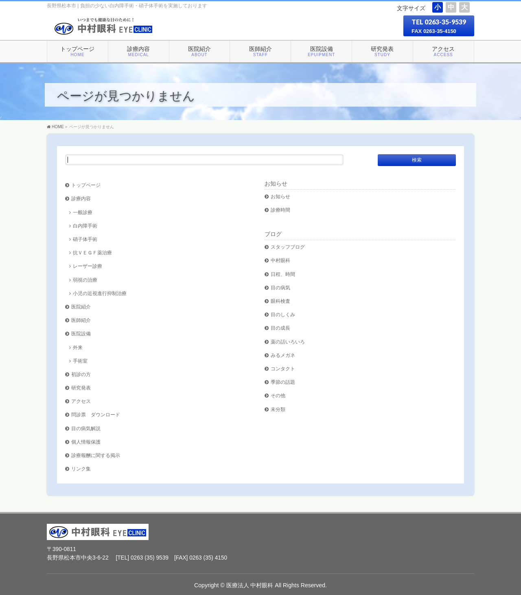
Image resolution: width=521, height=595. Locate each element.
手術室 (80, 360)
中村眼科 (280, 260)
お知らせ (276, 183)
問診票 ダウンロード (95, 414)
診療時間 (280, 209)
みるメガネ (283, 355)
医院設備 (81, 333)
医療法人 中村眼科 (250, 585)
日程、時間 (283, 274)
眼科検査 (280, 301)
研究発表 (81, 387)
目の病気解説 (86, 428)
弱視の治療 (85, 279)
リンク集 (81, 468)
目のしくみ (283, 314)
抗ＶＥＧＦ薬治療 (92, 252)
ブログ (273, 234)
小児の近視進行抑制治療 (100, 293)
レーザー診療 (87, 266)
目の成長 (280, 327)
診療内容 (81, 198)
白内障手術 (85, 225)
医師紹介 (81, 320)
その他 (278, 395)
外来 (78, 347)
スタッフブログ (288, 246)
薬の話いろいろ (288, 341)
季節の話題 (283, 382)
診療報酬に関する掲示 (95, 455)
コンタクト (283, 368)
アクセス (81, 401)
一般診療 (82, 212)
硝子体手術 (85, 239)
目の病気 (280, 287)
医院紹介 (81, 306)
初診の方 (81, 374)
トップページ (86, 185)
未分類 (278, 409)
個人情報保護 (86, 441)
